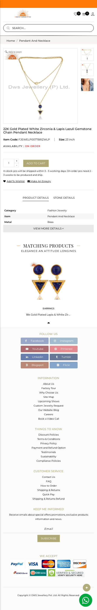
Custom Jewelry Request (48, 405)
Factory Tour (48, 388)
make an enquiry (39, 181)
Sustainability (48, 456)
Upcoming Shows (48, 401)
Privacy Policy (48, 443)
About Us (48, 383)
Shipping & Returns (48, 490)
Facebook (34, 340)
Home (11, 40)
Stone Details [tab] (64, 197)
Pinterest (63, 348)
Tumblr (63, 357)
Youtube (34, 348)
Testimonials (48, 452)
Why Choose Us (48, 392)
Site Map (48, 396)
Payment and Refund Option (49, 447)
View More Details (48, 228)
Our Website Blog (48, 410)
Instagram (63, 340)
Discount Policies (48, 434)
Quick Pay (48, 494)
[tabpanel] (48, 287)
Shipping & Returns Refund (48, 498)
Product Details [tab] (36, 197)
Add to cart (36, 163)
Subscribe (48, 538)
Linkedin (34, 357)
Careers (48, 414)
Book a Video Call (48, 418)
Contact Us (48, 476)
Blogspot (35, 365)
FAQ (48, 481)
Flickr (63, 365)
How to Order (49, 485)
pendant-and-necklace (34, 40)
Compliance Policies (48, 460)
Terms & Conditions (48, 439)
